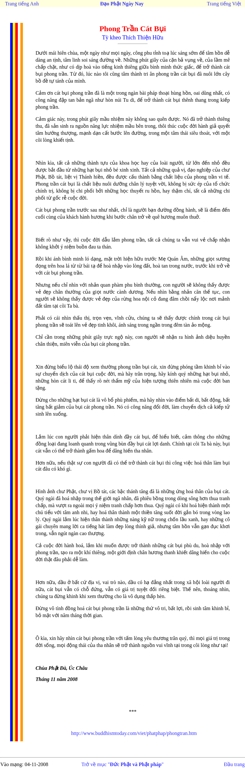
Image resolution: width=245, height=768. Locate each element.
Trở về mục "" (122, 764)
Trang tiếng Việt (224, 3)
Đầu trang (234, 764)
